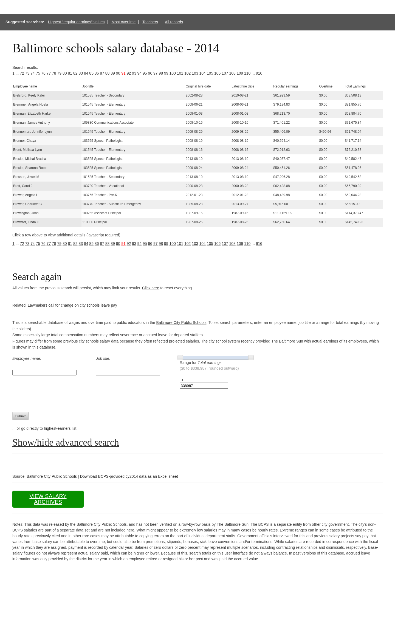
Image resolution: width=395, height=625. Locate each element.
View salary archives (47, 499)
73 (27, 73)
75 (38, 73)
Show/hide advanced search (65, 442)
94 (139, 73)
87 (102, 73)
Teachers (150, 22)
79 (59, 73)
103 (195, 73)
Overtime (325, 86)
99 (166, 73)
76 (43, 73)
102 (187, 73)
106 (217, 73)
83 (80, 73)
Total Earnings (355, 86)
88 (107, 73)
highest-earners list (60, 428)
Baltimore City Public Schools (181, 322)
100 (172, 73)
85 (91, 73)
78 (54, 73)
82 (75, 73)
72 (22, 73)
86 (97, 73)
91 (123, 73)
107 (225, 73)
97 (155, 73)
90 (118, 73)
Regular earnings (285, 86)
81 (70, 73)
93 (134, 73)
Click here (150, 288)
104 (202, 73)
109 (240, 73)
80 (65, 73)
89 (113, 73)
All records (174, 22)
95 (145, 73)
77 (49, 73)
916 (259, 73)
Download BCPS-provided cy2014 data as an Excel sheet (129, 476)
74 (32, 73)
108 (232, 73)
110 (247, 73)
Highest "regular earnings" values (76, 22)
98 (161, 73)
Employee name (25, 86)
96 (150, 73)
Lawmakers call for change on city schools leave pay (72, 305)
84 (86, 73)
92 (129, 73)
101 (180, 73)
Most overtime (123, 22)
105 (210, 73)
